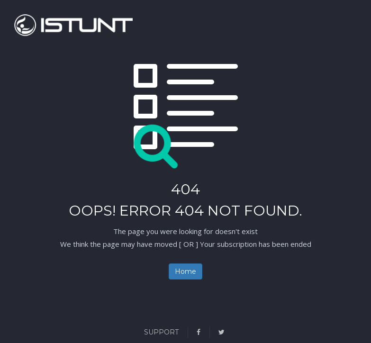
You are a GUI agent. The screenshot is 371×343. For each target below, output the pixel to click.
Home (185, 271)
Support (161, 332)
